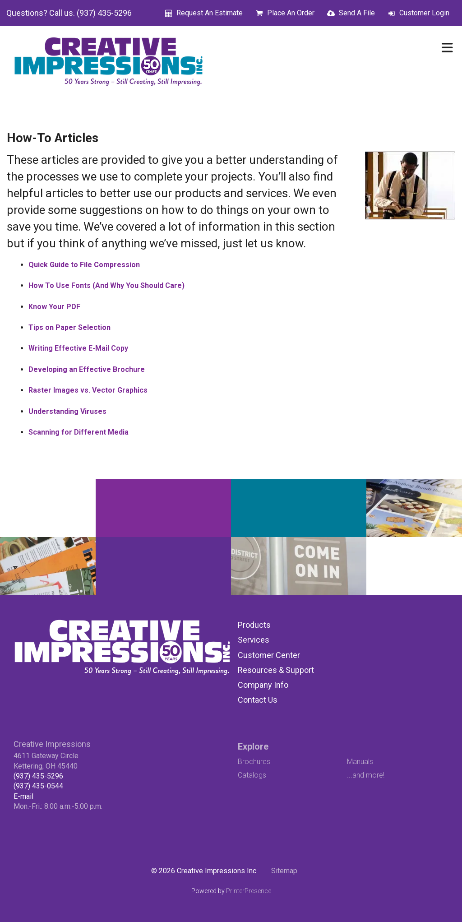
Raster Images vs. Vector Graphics (88, 390)
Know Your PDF (54, 306)
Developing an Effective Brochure (86, 369)
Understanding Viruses (67, 411)
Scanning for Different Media (78, 432)
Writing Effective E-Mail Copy (78, 348)
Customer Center (269, 655)
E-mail (23, 796)
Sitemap (284, 870)
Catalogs (252, 775)
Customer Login (424, 13)
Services (253, 639)
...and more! (365, 775)
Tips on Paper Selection (69, 327)
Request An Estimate (209, 13)
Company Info (263, 685)
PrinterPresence (248, 890)
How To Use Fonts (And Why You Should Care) (106, 285)
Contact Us (257, 699)
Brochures (254, 761)
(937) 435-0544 (38, 786)
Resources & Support (276, 670)
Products (254, 625)
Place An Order (290, 13)
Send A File (357, 13)
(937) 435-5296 (38, 776)
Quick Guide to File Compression (84, 264)
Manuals (360, 761)
